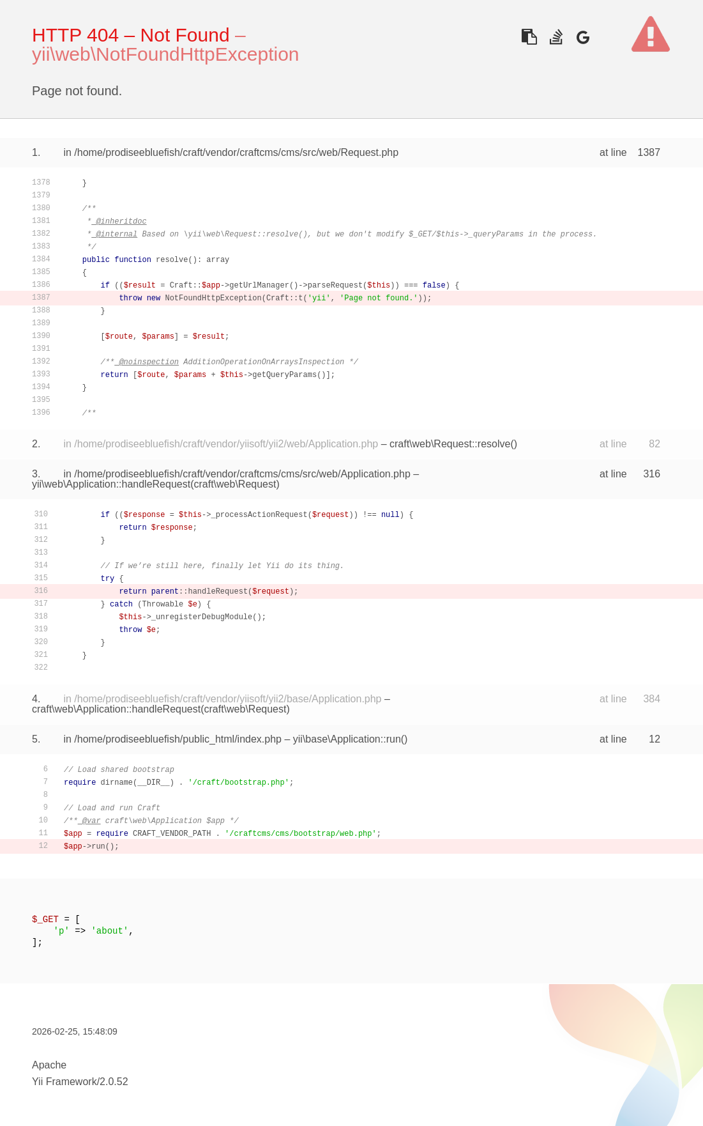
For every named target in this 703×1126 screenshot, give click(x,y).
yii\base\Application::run (347, 739)
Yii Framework (64, 1081)
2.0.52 (114, 1081)
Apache (49, 1065)
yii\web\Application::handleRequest (111, 484)
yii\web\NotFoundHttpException (165, 54)
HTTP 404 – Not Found (131, 34)
